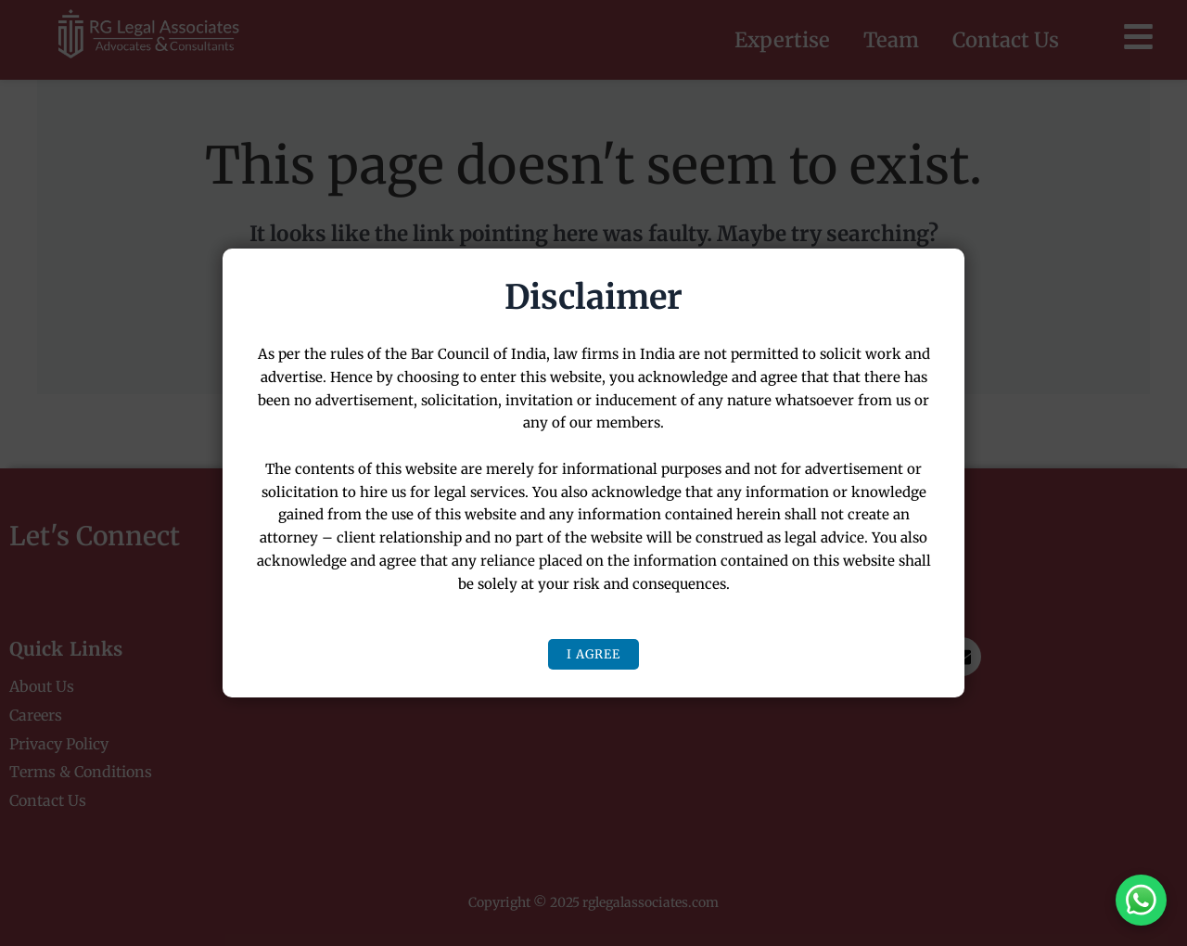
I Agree (593, 654)
